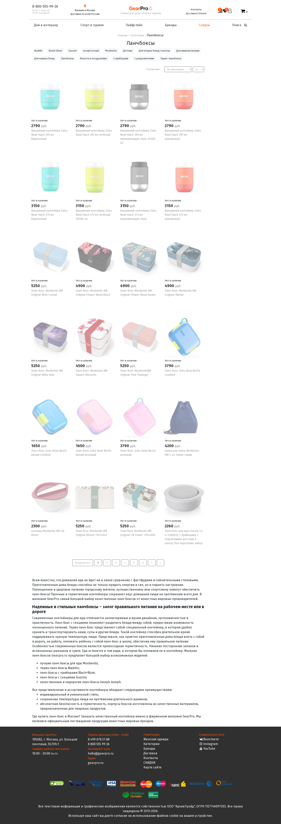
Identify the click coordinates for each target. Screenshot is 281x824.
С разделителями (144, 58)
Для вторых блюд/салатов (154, 50)
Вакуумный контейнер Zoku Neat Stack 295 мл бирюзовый (49, 135)
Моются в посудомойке (93, 58)
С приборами (120, 58)
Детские (127, 50)
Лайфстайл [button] (134, 25)
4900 (81, 285)
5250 (36, 285)
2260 (169, 526)
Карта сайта (152, 767)
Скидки (204, 25)
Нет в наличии (39, 120)
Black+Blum (55, 50)
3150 (36, 205)
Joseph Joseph (91, 50)
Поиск (239, 25)
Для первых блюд (44, 58)
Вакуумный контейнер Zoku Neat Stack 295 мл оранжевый (183, 135)
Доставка (150, 753)
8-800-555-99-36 (45, 6)
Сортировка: (153, 69)
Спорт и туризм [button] (92, 25)
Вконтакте (209, 739)
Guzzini (72, 50)
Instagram (208, 744)
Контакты (196, 9)
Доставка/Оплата (196, 13)
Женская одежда (155, 739)
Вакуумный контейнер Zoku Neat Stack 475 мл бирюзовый (49, 215)
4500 (81, 365)
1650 (36, 445)
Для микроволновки (187, 50)
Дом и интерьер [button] (46, 25)
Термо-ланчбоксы (170, 58)
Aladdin (38, 50)
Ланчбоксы (67, 58)
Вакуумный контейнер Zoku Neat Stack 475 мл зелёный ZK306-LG (94, 215)
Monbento (111, 50)
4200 (170, 445)
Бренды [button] (171, 25)
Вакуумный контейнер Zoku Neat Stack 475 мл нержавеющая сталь (138, 215)
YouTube (207, 748)
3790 (169, 365)
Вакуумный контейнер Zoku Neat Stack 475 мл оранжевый (183, 215)
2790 (36, 125)
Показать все (82, 562)
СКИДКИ (149, 762)
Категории (151, 744)
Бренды (149, 748)
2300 (36, 526)
